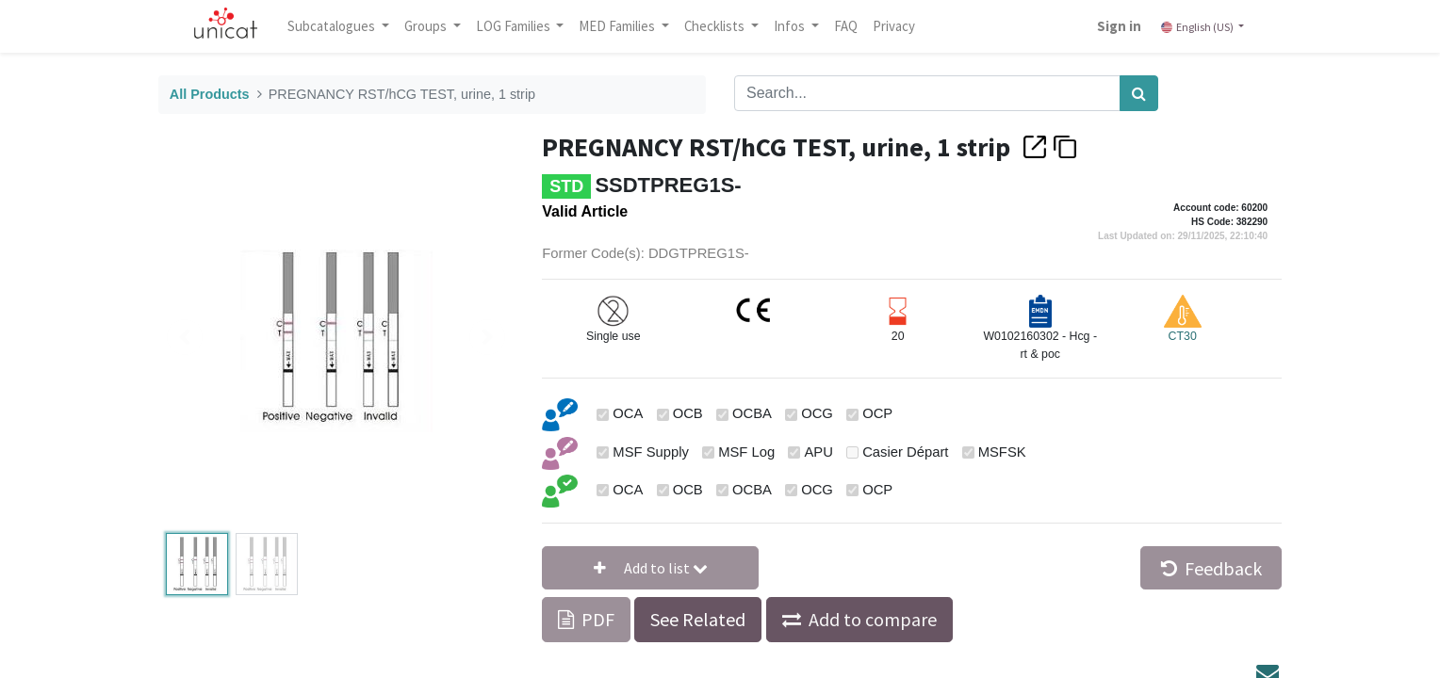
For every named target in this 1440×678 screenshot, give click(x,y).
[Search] (1139, 93)
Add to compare (873, 619)
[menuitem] (851, 26)
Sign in (1113, 26)
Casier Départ (905, 452)
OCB (688, 413)
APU (818, 452)
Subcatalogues (338, 26)
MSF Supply (651, 452)
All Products (210, 94)
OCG (817, 413)
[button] (650, 567)
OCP (877, 413)
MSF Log (746, 452)
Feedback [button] (1211, 568)
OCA (628, 413)
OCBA (752, 413)
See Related (697, 619)
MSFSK (1002, 452)
